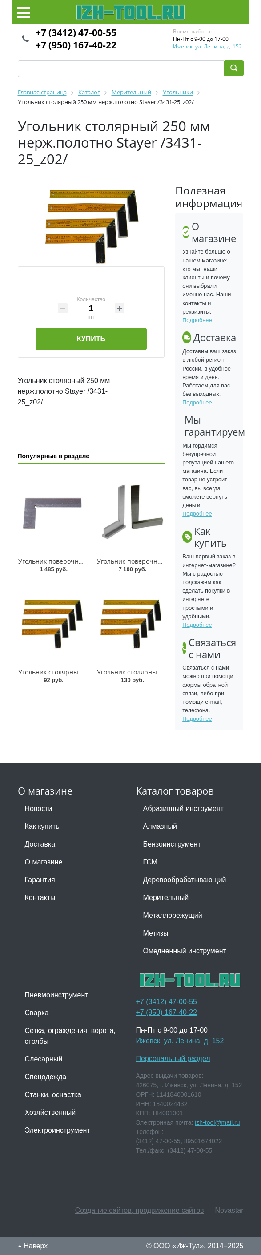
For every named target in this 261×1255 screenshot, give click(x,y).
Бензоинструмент (172, 844)
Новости (38, 808)
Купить (91, 339)
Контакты (40, 897)
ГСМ (150, 862)
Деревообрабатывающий (184, 880)
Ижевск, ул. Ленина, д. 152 (207, 46)
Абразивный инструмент (183, 808)
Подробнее (197, 320)
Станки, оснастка (53, 1094)
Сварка (37, 1013)
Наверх (33, 1246)
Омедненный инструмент (184, 951)
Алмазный (160, 826)
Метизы (156, 933)
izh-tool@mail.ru (217, 1122)
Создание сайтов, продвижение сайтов (139, 1210)
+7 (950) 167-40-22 (76, 45)
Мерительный (166, 897)
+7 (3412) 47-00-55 (76, 32)
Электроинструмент (57, 1130)
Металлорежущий (172, 915)
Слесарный (44, 1059)
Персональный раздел (173, 1058)
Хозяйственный (50, 1112)
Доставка (40, 844)
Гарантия (40, 880)
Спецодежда (46, 1077)
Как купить (42, 826)
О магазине (44, 862)
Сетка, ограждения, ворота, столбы (70, 1036)
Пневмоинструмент (56, 995)
